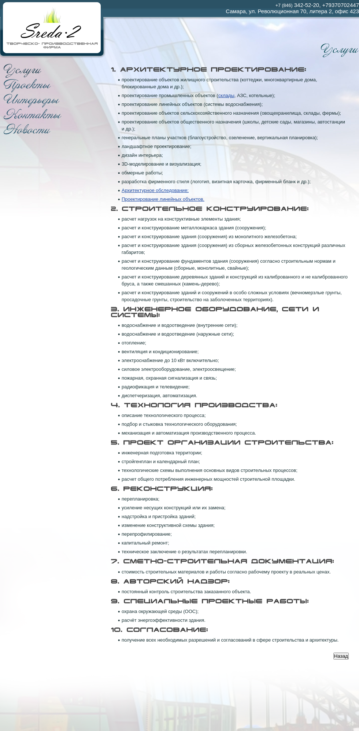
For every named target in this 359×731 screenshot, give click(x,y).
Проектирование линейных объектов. (163, 199)
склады (226, 95)
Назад (341, 656)
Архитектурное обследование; (155, 190)
